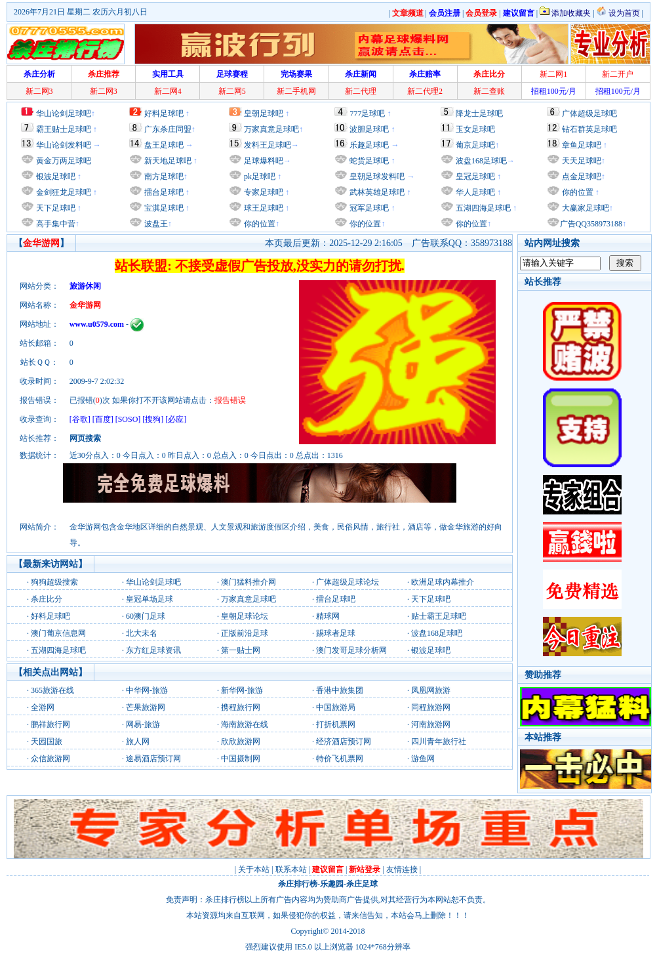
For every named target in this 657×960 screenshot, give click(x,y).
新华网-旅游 (242, 690)
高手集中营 (54, 223)
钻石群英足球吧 (589, 129)
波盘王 (155, 223)
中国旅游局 (335, 707)
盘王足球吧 (164, 145)
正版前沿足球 (244, 633)
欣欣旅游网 (240, 741)
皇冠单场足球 (149, 599)
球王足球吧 (262, 208)
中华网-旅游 (147, 690)
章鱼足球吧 (581, 145)
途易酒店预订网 (153, 758)
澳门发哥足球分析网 (351, 650)
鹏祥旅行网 (50, 724)
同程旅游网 (430, 707)
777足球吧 (367, 113)
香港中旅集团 (339, 690)
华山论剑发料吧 (63, 145)
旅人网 (137, 741)
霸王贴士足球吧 (63, 129)
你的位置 (258, 223)
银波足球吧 (55, 176)
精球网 (328, 616)
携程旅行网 (240, 707)
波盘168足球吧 (481, 160)
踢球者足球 (335, 633)
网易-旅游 (143, 724)
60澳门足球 (145, 616)
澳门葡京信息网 (58, 633)
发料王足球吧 (267, 145)
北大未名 (141, 633)
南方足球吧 (163, 176)
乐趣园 (332, 883)
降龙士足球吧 (479, 113)
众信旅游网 (50, 758)
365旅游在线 (52, 690)
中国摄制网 (240, 758)
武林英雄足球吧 (376, 192)
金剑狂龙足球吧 (62, 192)
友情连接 (402, 869)
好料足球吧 (164, 113)
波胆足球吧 (369, 129)
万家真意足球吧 (271, 129)
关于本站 (253, 869)
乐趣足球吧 (369, 145)
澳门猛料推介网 (248, 582)
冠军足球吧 (368, 208)
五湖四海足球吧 (482, 208)
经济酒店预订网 (343, 741)
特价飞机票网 (339, 758)
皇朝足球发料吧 (376, 176)
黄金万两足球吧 (63, 160)
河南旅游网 (430, 724)
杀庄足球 (362, 883)
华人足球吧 (474, 192)
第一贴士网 (240, 650)
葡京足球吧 (475, 145)
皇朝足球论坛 (244, 616)
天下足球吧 (54, 208)
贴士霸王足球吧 (438, 616)
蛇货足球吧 (370, 160)
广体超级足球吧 (589, 113)
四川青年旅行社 (438, 741)
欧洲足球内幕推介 (442, 582)
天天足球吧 (580, 160)
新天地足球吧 (166, 160)
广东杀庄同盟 (167, 129)
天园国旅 (46, 741)
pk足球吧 (258, 176)
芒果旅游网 (145, 707)
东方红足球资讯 (153, 650)
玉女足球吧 (475, 129)
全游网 (42, 707)
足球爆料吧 (263, 160)
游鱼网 (423, 758)
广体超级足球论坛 (347, 582)
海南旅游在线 (244, 724)
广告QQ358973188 (591, 223)
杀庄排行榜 (297, 883)
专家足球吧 (262, 192)
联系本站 (291, 869)
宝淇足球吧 (164, 208)
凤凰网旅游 (430, 690)
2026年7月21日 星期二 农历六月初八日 (81, 11)
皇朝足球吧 (263, 113)
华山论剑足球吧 (63, 113)
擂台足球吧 (163, 192)
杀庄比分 (46, 599)
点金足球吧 (580, 176)
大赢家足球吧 (584, 208)
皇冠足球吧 (474, 176)
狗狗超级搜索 (54, 582)
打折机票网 (335, 724)
